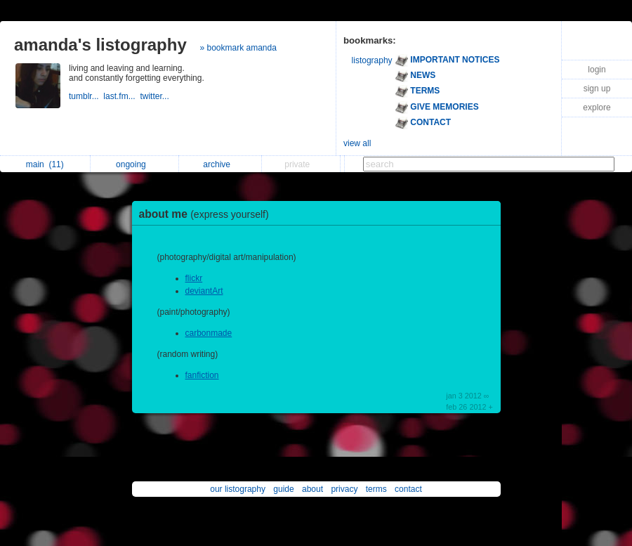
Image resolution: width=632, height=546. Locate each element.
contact (408, 489)
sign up (597, 88)
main (45, 164)
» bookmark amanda (237, 48)
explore (596, 107)
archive (220, 164)
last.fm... (121, 96)
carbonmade (208, 333)
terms (376, 489)
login (596, 69)
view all (357, 143)
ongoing (134, 164)
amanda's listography (100, 44)
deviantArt (204, 291)
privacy (344, 489)
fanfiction (202, 375)
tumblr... (86, 96)
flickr (194, 278)
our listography (237, 489)
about (312, 489)
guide (283, 489)
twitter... (155, 96)
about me (207, 214)
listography (372, 60)
